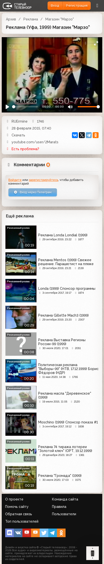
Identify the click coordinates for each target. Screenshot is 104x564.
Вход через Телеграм (33, 192)
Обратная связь (18, 514)
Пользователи (64, 514)
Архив (11, 19)
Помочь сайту (17, 507)
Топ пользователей (21, 521)
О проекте (14, 499)
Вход (55, 5)
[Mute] (70, 106)
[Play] (7, 106)
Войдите (15, 180)
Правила (59, 507)
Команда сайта (65, 499)
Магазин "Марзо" (59, 19)
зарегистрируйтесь (43, 180)
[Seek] (25, 106)
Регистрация (76, 5)
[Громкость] (89, 106)
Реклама (30, 19)
